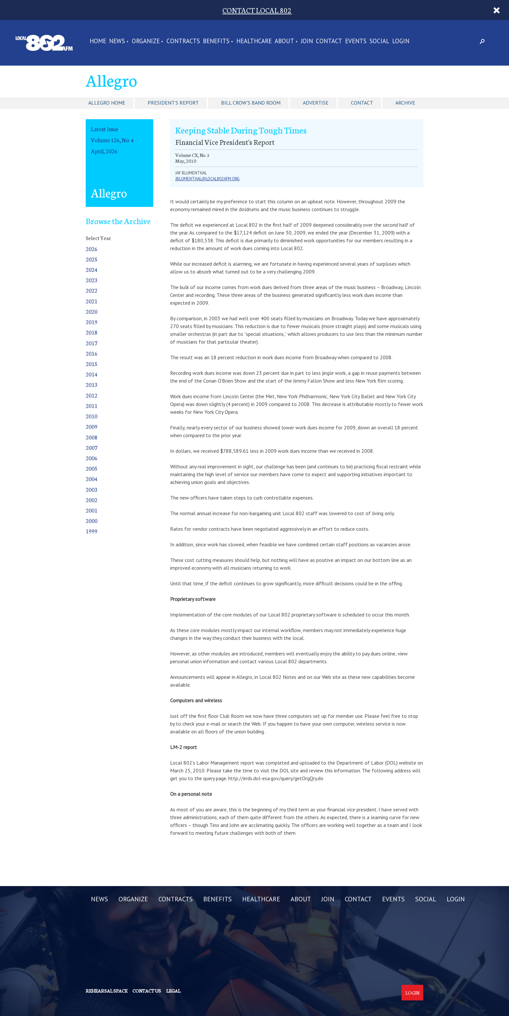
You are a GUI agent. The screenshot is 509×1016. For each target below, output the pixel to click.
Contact (362, 102)
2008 (91, 437)
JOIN (307, 41)
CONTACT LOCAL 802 (257, 10)
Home (98, 41)
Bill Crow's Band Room (250, 102)
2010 (91, 416)
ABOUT (284, 41)
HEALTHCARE (254, 41)
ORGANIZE (146, 41)
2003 (91, 489)
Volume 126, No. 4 (112, 140)
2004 (91, 479)
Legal (173, 990)
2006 (91, 458)
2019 (91, 322)
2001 (91, 510)
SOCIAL (379, 41)
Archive (405, 102)
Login (412, 992)
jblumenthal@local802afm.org (207, 179)
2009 (91, 426)
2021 (91, 301)
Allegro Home (106, 102)
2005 (91, 468)
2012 (91, 395)
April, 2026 (104, 151)
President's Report (173, 102)
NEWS (117, 41)
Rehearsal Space (106, 990)
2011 (91, 405)
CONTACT (329, 41)
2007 (91, 447)
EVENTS (355, 41)
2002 (91, 500)
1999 (91, 531)
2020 (91, 311)
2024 (91, 269)
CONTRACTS (183, 41)
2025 (91, 259)
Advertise (316, 102)
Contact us (146, 990)
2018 (91, 332)
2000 (91, 520)
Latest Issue (104, 129)
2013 (91, 384)
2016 (91, 353)
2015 (91, 364)
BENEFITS (216, 41)
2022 (91, 290)
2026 (91, 249)
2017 (91, 343)
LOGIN (400, 41)
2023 (91, 280)
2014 (91, 374)
